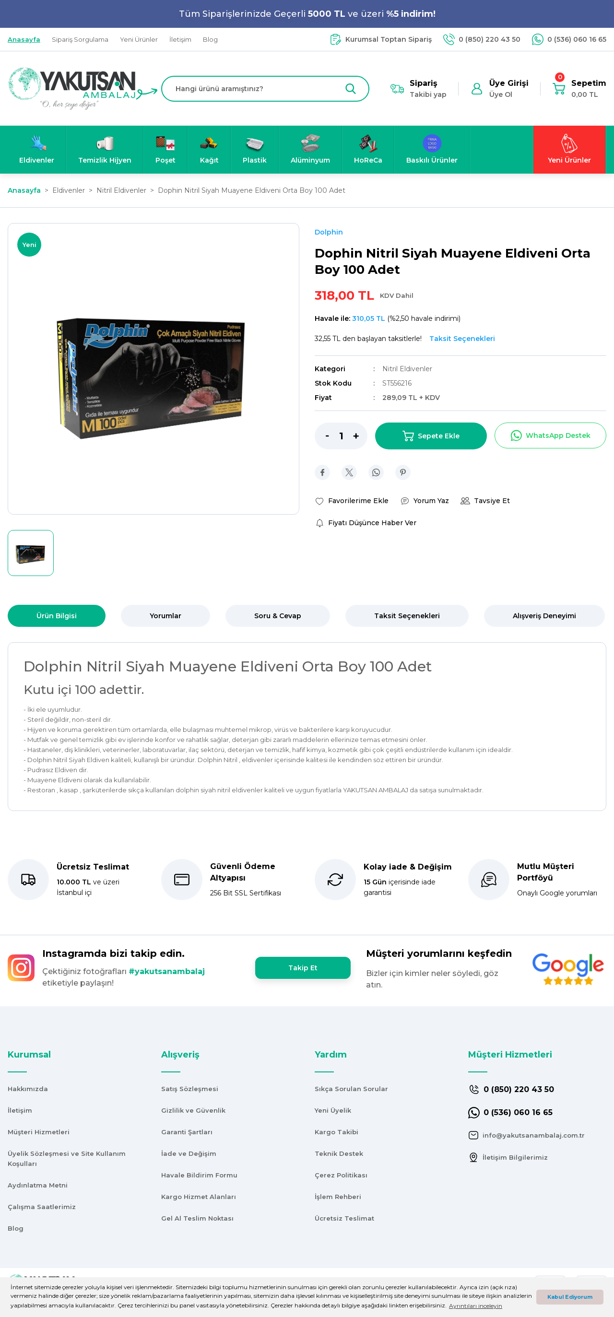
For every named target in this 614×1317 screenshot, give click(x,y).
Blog (16, 1228)
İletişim (20, 1110)
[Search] (265, 89)
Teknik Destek (339, 1153)
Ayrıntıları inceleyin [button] (475, 1305)
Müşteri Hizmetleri (39, 1132)
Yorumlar (165, 615)
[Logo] (72, 88)
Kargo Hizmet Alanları (198, 1196)
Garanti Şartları (187, 1132)
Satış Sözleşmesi (189, 1089)
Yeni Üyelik (333, 1110)
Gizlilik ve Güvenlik (193, 1110)
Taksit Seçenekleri (407, 615)
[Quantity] (341, 436)
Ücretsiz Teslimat (344, 1218)
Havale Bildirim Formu (199, 1175)
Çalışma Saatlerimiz (42, 1207)
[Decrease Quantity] (322, 436)
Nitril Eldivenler (407, 369)
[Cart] (579, 89)
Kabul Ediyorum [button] (569, 1297)
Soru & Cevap (277, 615)
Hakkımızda (28, 1089)
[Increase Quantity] (360, 436)
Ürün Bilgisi (56, 615)
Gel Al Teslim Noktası (197, 1218)
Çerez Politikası (341, 1175)
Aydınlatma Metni (38, 1185)
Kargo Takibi (336, 1132)
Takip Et (303, 968)
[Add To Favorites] (352, 500)
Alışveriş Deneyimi (544, 615)
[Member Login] (499, 89)
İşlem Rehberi (338, 1196)
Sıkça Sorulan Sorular (351, 1089)
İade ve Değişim (188, 1153)
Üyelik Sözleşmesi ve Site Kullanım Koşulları (67, 1158)
